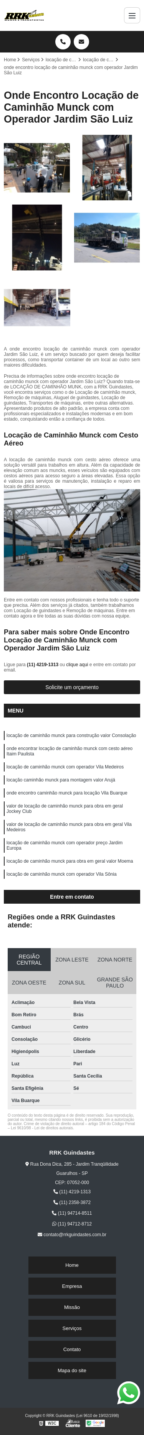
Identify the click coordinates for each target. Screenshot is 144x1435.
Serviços (72, 1328)
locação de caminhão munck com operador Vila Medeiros (65, 767)
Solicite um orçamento (72, 687)
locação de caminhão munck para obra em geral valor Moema (70, 861)
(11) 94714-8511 (72, 1213)
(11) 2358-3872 (72, 1202)
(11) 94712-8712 (72, 1224)
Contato (72, 1349)
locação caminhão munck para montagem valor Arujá (61, 780)
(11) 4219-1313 (43, 664)
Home (72, 1265)
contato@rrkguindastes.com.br (72, 1234)
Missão (72, 1307)
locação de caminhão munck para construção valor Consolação (71, 735)
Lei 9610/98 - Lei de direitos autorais (42, 1128)
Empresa (72, 1286)
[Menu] (132, 15)
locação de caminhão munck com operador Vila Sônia (62, 874)
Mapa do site (72, 1370)
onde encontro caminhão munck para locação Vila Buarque (67, 793)
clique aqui (77, 664)
